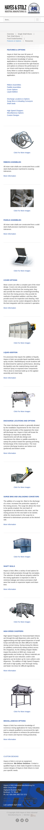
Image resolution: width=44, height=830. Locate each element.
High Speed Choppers (15, 111)
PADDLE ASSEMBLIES (12, 220)
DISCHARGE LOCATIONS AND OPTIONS (19, 421)
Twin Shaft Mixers (13, 36)
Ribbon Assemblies (14, 85)
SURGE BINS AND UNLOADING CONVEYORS (21, 497)
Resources (29, 41)
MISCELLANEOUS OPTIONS (15, 721)
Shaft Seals (11, 103)
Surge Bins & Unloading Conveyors (20, 101)
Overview (10, 34)
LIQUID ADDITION (10, 352)
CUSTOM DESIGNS (11, 756)
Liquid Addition (12, 92)
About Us (7, 798)
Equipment (17, 798)
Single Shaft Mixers (25, 34)
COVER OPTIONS (10, 280)
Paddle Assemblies (14, 87)
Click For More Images (22, 153)
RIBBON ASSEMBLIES (12, 162)
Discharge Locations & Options (18, 99)
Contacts (22, 801)
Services (27, 798)
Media (35, 798)
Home (30, 801)
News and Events (10, 801)
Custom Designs (13, 115)
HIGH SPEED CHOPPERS (13, 631)
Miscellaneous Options (15, 113)
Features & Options (14, 41)
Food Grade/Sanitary (14, 39)
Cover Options (12, 90)
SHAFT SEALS (9, 566)
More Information (10, 176)
